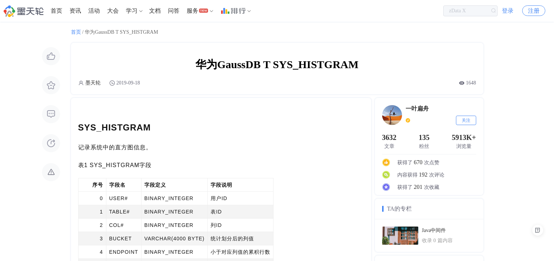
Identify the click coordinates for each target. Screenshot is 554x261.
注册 (534, 11)
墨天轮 (93, 83)
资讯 (75, 11)
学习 (132, 11)
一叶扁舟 (417, 108)
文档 (155, 11)
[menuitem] (56, 11)
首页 (56, 11)
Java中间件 (434, 230)
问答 (173, 11)
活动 (94, 11)
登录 (507, 11)
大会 (113, 11)
